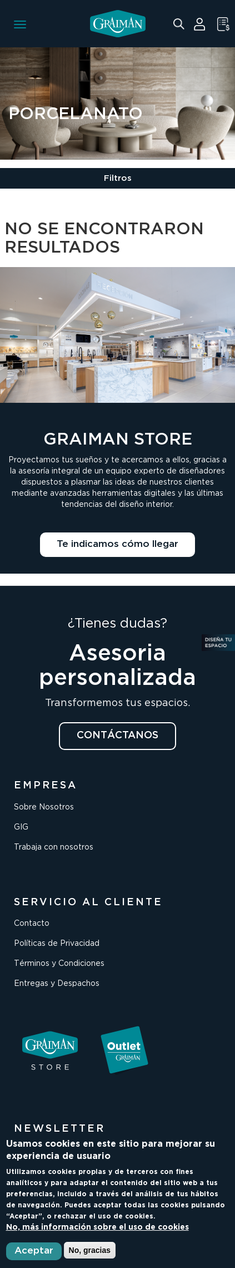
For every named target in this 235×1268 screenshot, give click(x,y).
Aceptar (33, 1251)
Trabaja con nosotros (53, 847)
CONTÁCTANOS (117, 735)
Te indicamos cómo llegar (117, 544)
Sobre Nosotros (44, 807)
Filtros (118, 178)
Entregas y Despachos (56, 983)
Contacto (31, 923)
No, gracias (90, 1250)
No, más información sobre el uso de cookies (97, 1227)
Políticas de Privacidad (56, 943)
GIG (21, 827)
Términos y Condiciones (59, 963)
